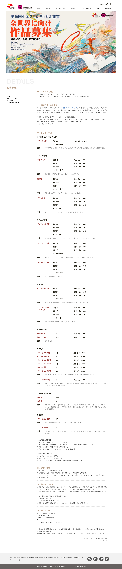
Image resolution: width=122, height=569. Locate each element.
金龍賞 (48, 8)
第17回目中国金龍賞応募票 (69, 108)
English (104, 4)
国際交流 (108, 8)
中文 (99, 4)
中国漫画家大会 (60, 8)
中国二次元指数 (86, 8)
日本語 (109, 4)
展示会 (73, 8)
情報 (38, 8)
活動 (98, 8)
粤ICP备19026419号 (80, 566)
